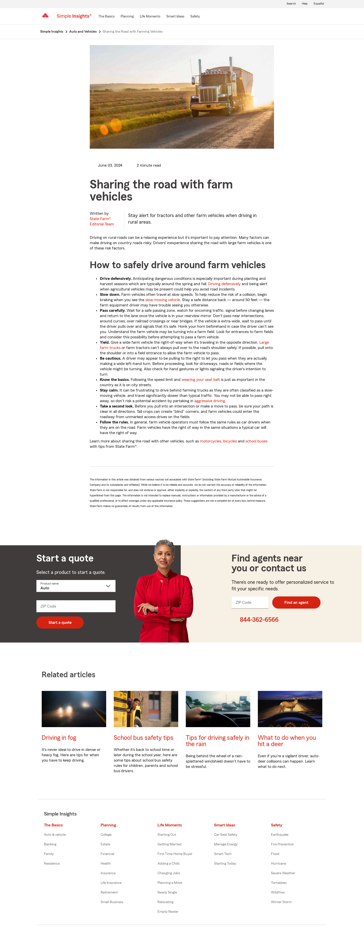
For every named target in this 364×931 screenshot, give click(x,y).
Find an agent (296, 602)
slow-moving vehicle (162, 300)
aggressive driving (209, 401)
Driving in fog (59, 738)
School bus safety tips (143, 738)
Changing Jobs (168, 873)
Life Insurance (111, 883)
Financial (107, 854)
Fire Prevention (282, 844)
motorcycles (210, 441)
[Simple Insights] (74, 18)
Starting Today (225, 863)
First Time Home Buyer (174, 854)
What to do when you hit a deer (287, 741)
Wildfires (278, 892)
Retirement (109, 892)
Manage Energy (226, 844)
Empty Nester (167, 912)
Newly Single (167, 892)
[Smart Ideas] (175, 17)
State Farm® (102, 221)
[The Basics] (106, 17)
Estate (105, 844)
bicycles (230, 441)
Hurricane (278, 863)
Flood (275, 854)
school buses (256, 441)
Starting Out (166, 835)
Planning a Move (169, 883)
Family (49, 854)
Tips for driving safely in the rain (217, 741)
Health (106, 863)
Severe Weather (283, 873)
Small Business (112, 902)
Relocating (165, 902)
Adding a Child (168, 863)
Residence (52, 863)
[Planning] (127, 17)
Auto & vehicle (55, 835)
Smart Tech (223, 854)
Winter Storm (281, 902)
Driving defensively (224, 284)
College (106, 835)
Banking (50, 844)
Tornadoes (279, 883)
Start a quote (60, 622)
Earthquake (279, 835)
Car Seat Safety (225, 835)
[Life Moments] (150, 17)
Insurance (108, 873)
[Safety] (195, 17)
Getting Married (169, 844)
